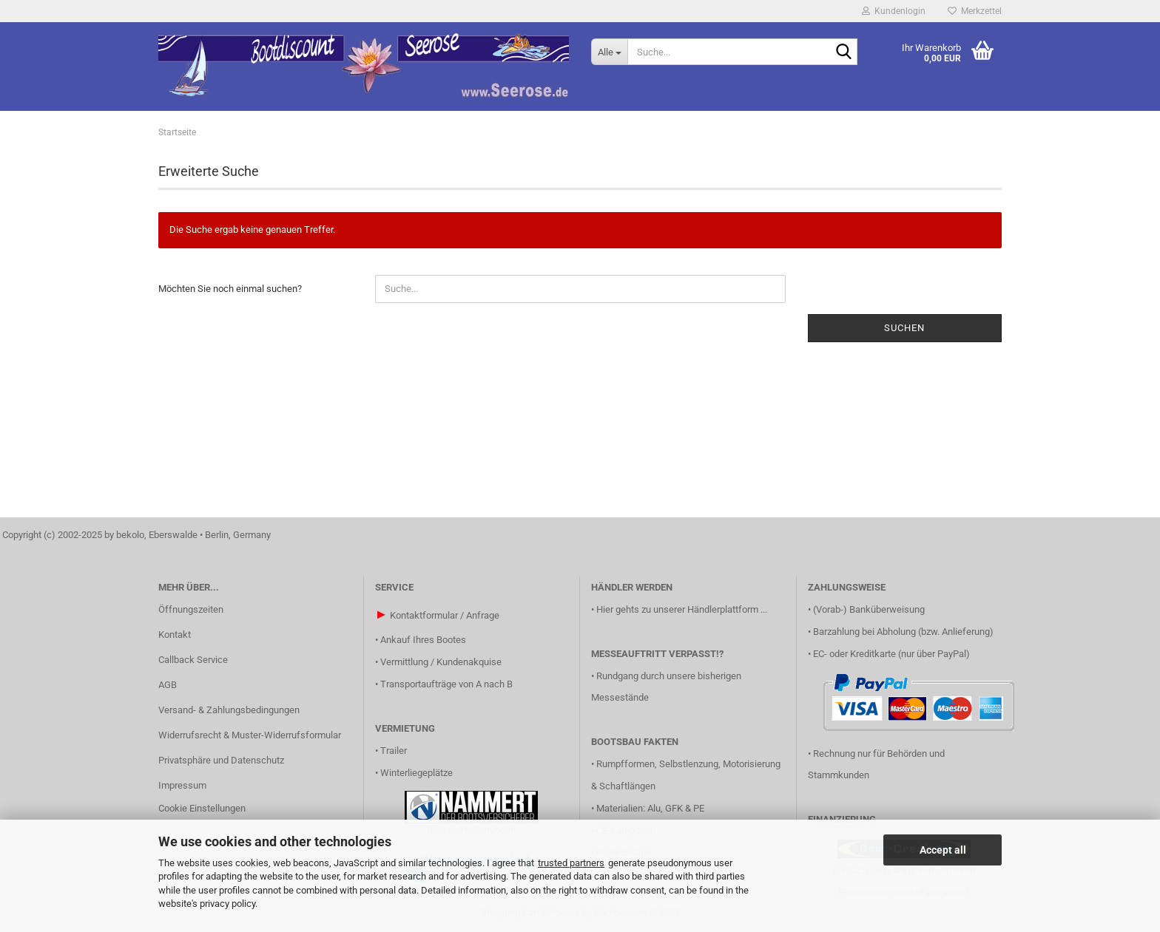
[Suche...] (609, 51)
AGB (167, 684)
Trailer (393, 750)
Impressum (182, 785)
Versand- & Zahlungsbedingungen (229, 709)
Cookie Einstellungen (202, 808)
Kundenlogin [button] (893, 11)
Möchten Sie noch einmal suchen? (230, 288)
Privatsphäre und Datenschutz (221, 760)
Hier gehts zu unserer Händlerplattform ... (681, 609)
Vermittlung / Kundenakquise (441, 661)
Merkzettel (975, 11)
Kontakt (174, 634)
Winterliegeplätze (416, 772)
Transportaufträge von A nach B (446, 684)
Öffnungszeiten (190, 609)
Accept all (943, 850)
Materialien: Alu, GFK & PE (650, 808)
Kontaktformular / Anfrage (444, 615)
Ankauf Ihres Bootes (423, 639)
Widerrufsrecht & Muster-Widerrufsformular (249, 735)
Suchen (904, 327)
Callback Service (193, 659)
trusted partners (571, 862)
